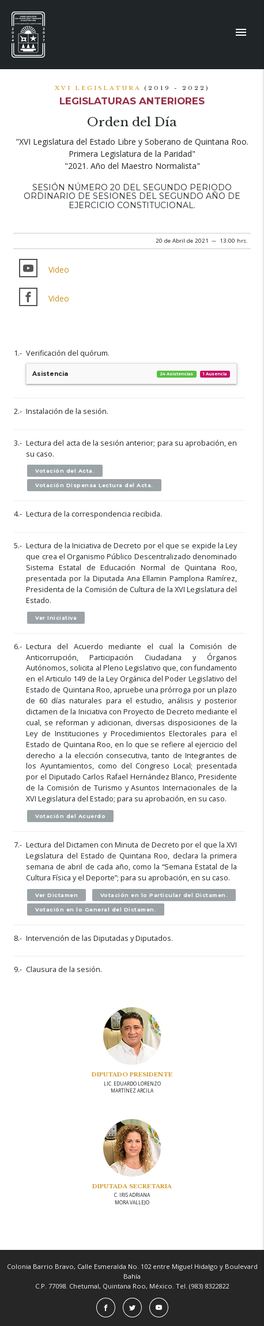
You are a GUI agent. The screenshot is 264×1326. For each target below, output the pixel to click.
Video (58, 269)
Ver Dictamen (56, 895)
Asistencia (131, 374)
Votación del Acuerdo (70, 816)
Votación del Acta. (65, 471)
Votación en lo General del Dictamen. (95, 909)
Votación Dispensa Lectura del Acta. (94, 485)
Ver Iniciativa (56, 618)
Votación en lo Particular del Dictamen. (164, 895)
